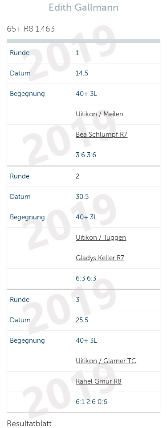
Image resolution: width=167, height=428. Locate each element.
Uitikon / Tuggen (101, 237)
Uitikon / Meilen (99, 114)
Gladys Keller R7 (100, 258)
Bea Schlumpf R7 (101, 134)
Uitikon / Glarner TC (106, 361)
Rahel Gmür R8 (99, 381)
